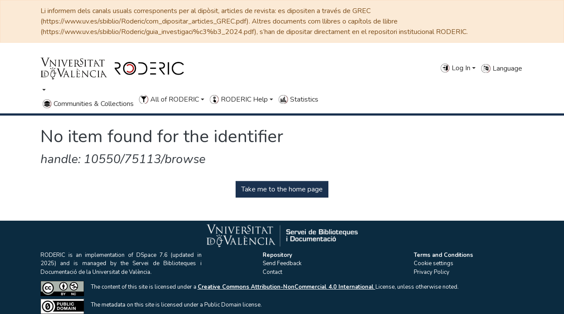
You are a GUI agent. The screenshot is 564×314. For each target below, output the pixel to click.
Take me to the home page (282, 189)
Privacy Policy (431, 272)
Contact (272, 272)
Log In (455, 68)
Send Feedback (282, 263)
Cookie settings (433, 263)
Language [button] (501, 68)
